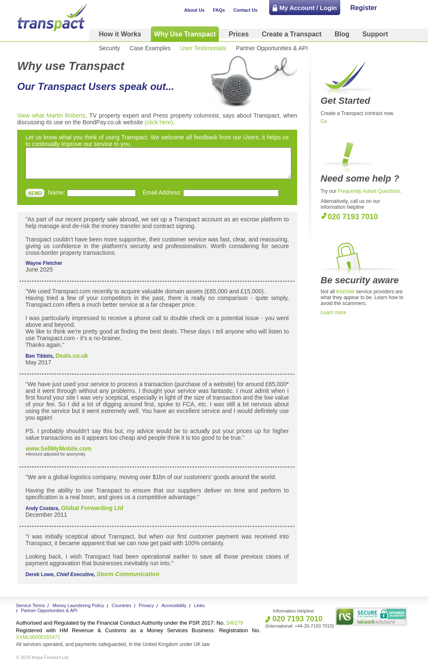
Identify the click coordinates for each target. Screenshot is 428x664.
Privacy (146, 605)
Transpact (52, 17)
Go (324, 121)
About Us (194, 10)
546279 (129, 623)
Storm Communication (128, 574)
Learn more (333, 312)
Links (199, 605)
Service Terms (30, 605)
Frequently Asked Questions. (370, 191)
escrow (345, 291)
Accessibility (173, 605)
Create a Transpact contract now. (357, 113)
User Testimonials (203, 48)
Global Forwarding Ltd (92, 508)
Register (363, 7)
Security (109, 48)
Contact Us (245, 10)
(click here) (159, 122)
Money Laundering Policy (78, 605)
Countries (121, 605)
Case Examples (150, 48)
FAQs (219, 10)
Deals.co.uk (72, 355)
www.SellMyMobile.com (58, 448)
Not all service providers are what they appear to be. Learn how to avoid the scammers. (362, 297)
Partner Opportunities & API (272, 48)
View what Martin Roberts (51, 115)
